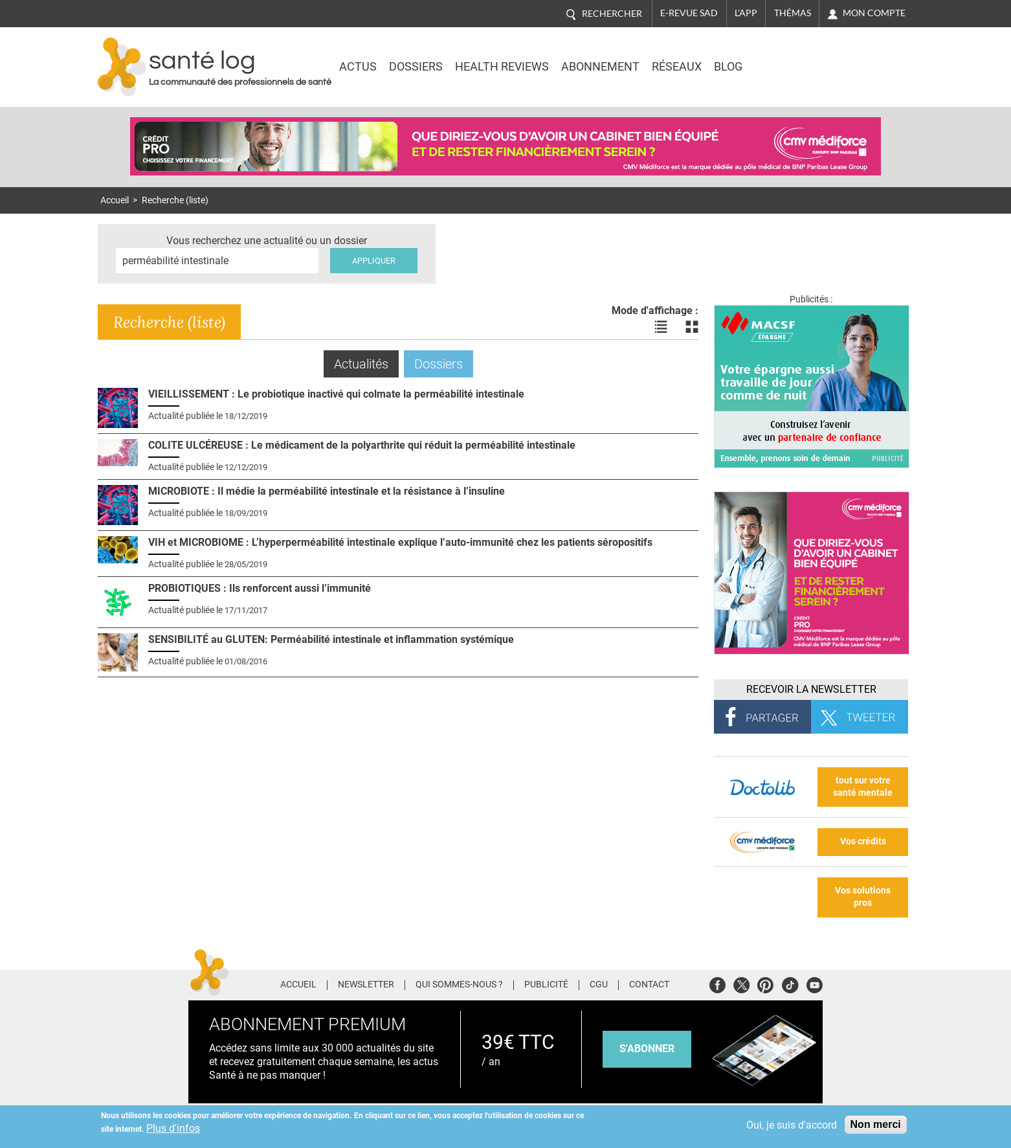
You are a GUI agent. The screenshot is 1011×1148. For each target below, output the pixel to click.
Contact (649, 984)
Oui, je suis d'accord (791, 1125)
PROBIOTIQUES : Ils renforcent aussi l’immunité (259, 588)
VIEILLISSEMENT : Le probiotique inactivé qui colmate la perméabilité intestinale (336, 394)
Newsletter (366, 984)
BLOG (728, 66)
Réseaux (677, 66)
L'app (746, 13)
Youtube (814, 983)
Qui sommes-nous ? (459, 984)
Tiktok (790, 983)
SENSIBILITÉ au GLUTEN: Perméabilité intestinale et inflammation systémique (331, 639)
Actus (358, 66)
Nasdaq (799, 57)
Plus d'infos (173, 1128)
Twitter (741, 983)
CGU (599, 984)
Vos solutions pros (863, 896)
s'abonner (646, 1048)
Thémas (792, 13)
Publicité (546, 984)
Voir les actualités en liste (660, 327)
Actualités (366, 363)
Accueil (114, 200)
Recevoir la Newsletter (811, 689)
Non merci (875, 1124)
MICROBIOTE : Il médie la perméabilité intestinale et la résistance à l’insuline (326, 491)
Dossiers (416, 66)
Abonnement (600, 66)
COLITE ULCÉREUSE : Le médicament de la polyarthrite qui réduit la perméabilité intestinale (361, 445)
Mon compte (874, 13)
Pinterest (765, 983)
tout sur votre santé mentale (863, 786)
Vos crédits (863, 841)
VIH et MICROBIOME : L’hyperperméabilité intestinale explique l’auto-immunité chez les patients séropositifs (400, 542)
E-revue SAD (689, 13)
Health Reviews (502, 66)
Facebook (717, 983)
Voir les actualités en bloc (691, 327)
